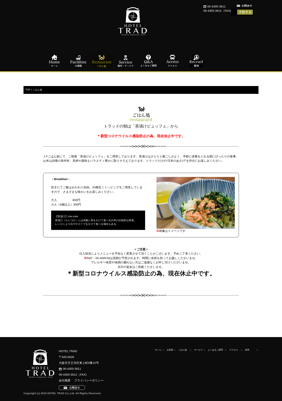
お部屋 (78, 61)
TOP (27, 89)
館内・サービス (125, 61)
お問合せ (244, 6)
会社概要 (64, 380)
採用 (196, 61)
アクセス (172, 61)
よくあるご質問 (149, 61)
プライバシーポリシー (87, 380)
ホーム (55, 61)
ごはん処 (102, 61)
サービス (198, 350)
